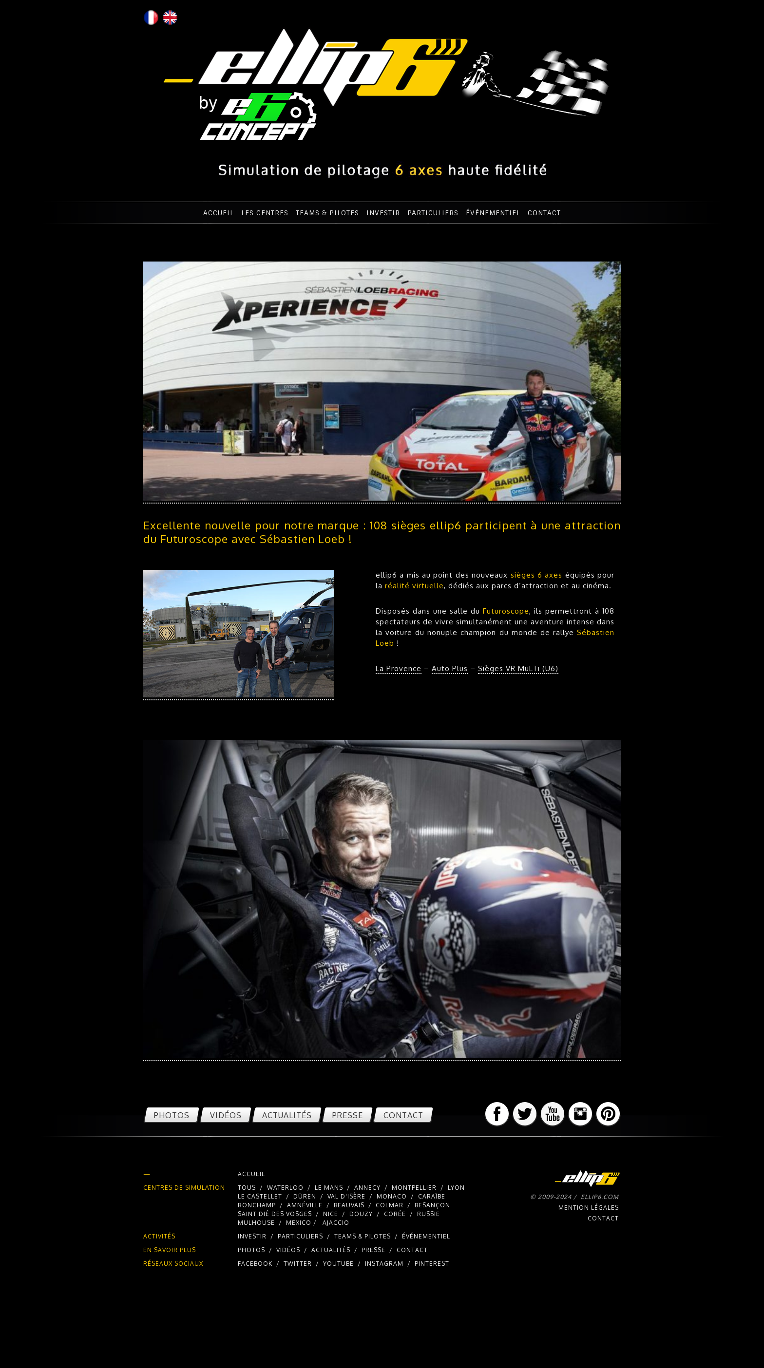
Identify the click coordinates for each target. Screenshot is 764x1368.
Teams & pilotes (327, 212)
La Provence (398, 668)
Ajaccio (336, 1222)
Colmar (389, 1205)
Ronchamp (257, 1205)
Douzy (361, 1214)
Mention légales (588, 1207)
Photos (172, 1115)
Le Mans (330, 1187)
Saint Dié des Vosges (275, 1214)
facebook (255, 1263)
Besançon (432, 1205)
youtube (338, 1263)
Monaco (392, 1196)
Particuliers (432, 212)
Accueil (218, 212)
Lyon (456, 1187)
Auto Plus (450, 668)
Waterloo (285, 1187)
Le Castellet (260, 1196)
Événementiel (493, 212)
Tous (247, 1187)
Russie (428, 1214)
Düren (304, 1196)
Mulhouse (256, 1222)
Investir (383, 212)
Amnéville (305, 1205)
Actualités (287, 1115)
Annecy (367, 1187)
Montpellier (414, 1187)
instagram (384, 1263)
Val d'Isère (346, 1196)
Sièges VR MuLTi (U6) (518, 668)
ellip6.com (600, 1196)
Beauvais (349, 1205)
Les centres (264, 212)
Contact (544, 212)
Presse (347, 1115)
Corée (395, 1214)
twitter (298, 1263)
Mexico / (302, 1222)
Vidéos (226, 1115)
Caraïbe (431, 1196)
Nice (330, 1214)
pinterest (432, 1263)
